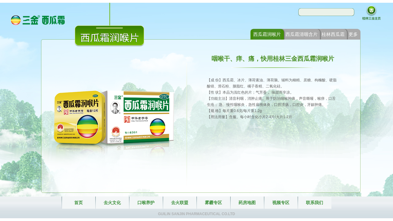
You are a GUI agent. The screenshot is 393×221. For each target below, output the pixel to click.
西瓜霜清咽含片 (301, 34)
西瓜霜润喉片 (267, 34)
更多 (353, 34)
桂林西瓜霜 (333, 34)
